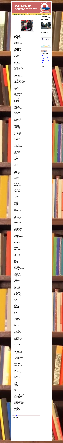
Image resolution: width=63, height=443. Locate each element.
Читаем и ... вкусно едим (24, 14)
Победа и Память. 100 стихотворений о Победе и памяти (45, 58)
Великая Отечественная (35, 13)
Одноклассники (44, 34)
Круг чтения (29, 13)
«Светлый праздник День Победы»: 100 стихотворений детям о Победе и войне (46, 61)
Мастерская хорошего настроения (37, 14)
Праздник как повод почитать (16, 14)
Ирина (17, 415)
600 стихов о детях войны (45, 62)
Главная (13, 13)
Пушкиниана (48, 13)
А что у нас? (30, 14)
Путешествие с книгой (42, 13)
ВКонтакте (43, 33)
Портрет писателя (24, 13)
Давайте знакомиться (18, 13)
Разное (48, 14)
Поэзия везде (44, 14)
